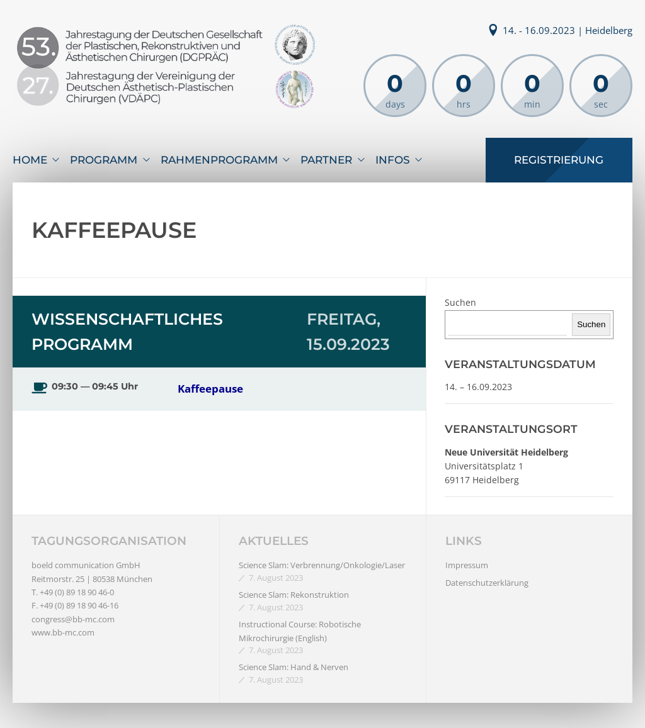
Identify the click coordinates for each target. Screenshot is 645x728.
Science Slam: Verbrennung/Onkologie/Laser (322, 565)
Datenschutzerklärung (486, 582)
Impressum (466, 565)
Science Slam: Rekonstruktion (294, 594)
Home (30, 160)
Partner (326, 160)
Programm (103, 160)
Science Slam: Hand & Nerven (293, 667)
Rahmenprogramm (219, 160)
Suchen (460, 302)
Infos (392, 160)
